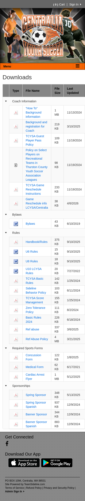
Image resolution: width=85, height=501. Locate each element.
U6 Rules (32, 251)
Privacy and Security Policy (59, 487)
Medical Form (35, 367)
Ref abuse (32, 329)
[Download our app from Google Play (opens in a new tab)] (57, 462)
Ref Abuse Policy (37, 339)
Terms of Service (14, 487)
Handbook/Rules (37, 242)
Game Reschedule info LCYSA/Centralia (37, 203)
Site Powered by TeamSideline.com (25, 484)
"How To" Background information (34, 112)
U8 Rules (32, 261)
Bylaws (30, 223)
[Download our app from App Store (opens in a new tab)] (24, 462)
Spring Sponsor (36, 395)
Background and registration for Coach (36, 126)
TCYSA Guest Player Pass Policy (35, 140)
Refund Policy (34, 487)
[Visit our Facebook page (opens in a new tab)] (8, 443)
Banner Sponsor (36, 414)
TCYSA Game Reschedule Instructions (35, 189)
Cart (59, 4)
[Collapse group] (6, 101)
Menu (7, 66)
